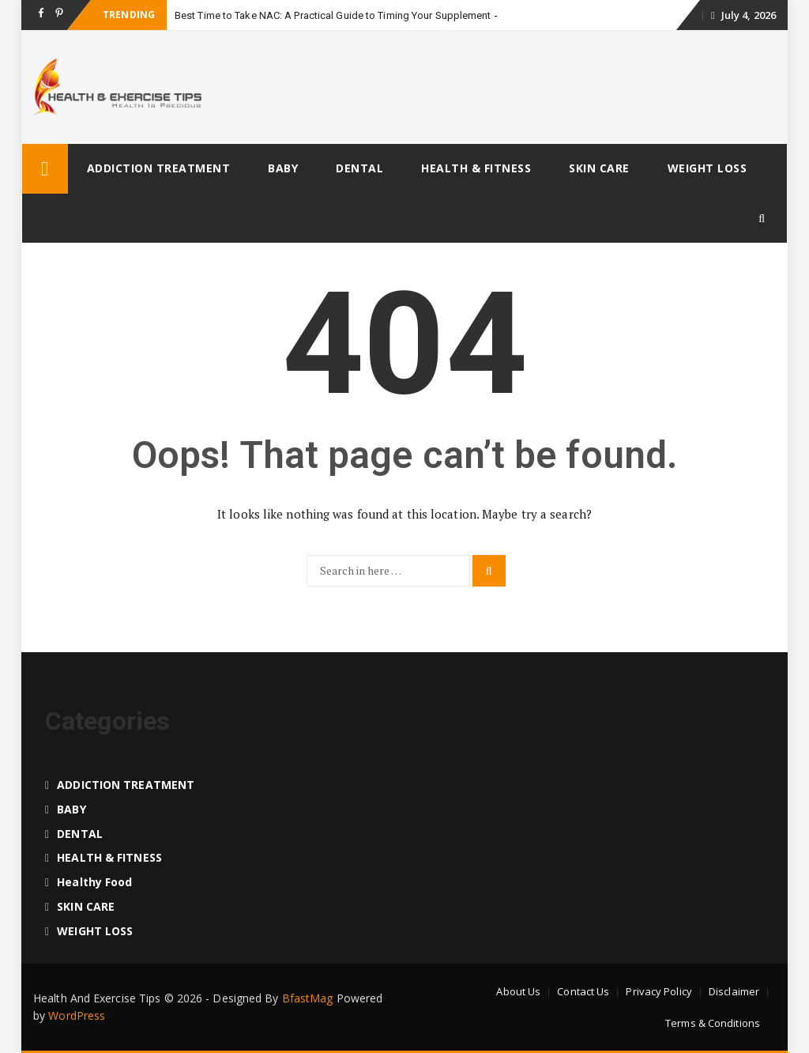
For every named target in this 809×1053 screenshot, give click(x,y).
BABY (283, 168)
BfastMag (307, 998)
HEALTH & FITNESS (476, 168)
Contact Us (583, 991)
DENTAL (359, 168)
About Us (518, 991)
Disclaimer (734, 991)
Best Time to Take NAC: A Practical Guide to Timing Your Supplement (333, 15)
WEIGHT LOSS (707, 168)
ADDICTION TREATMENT (159, 168)
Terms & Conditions (712, 1023)
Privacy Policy (658, 991)
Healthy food (94, 881)
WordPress (76, 1015)
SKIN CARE (599, 168)
